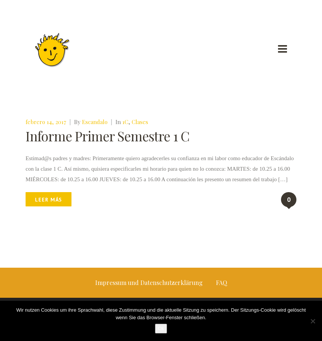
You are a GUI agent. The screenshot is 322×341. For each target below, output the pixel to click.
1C (125, 122)
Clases (140, 122)
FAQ (221, 282)
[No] (312, 321)
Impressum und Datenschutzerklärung (149, 282)
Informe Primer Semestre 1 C (107, 136)
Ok (161, 328)
